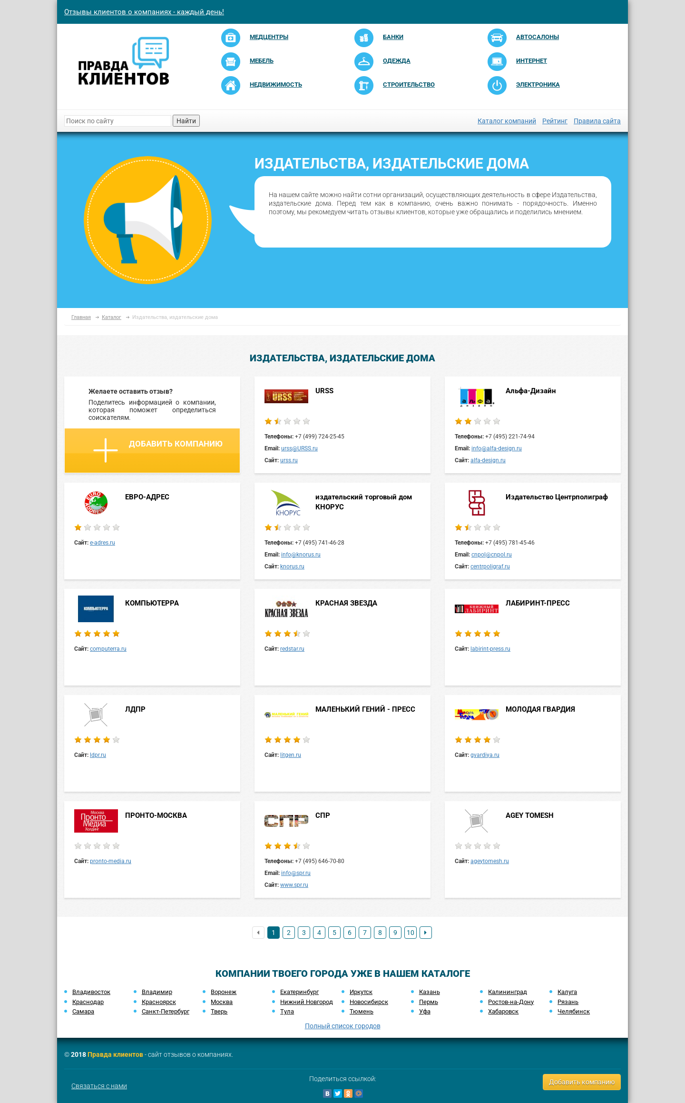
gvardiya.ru (484, 755)
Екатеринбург (299, 991)
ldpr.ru (98, 755)
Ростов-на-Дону (511, 1001)
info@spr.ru (296, 873)
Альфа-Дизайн (531, 391)
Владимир (157, 991)
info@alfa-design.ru (496, 448)
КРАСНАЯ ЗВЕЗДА (346, 603)
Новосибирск (369, 1001)
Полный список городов (343, 1026)
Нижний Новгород (306, 1001)
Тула (287, 1011)
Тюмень (361, 1011)
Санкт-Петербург (165, 1011)
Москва (222, 1001)
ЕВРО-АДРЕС (147, 497)
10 (410, 932)
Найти (186, 121)
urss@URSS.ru (299, 448)
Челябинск (574, 1011)
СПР (322, 815)
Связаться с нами (99, 1086)
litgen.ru (290, 755)
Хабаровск (503, 1011)
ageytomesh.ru (489, 861)
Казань (429, 991)
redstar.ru (292, 649)
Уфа (425, 1011)
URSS (324, 391)
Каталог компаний (507, 121)
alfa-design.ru (488, 460)
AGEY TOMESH (530, 815)
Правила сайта (597, 121)
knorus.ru (292, 566)
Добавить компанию (158, 450)
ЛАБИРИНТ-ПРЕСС (538, 603)
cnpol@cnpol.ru (491, 554)
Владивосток (91, 991)
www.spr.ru (294, 885)
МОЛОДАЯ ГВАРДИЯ (540, 709)
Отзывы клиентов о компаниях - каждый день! (144, 12)
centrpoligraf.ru (490, 566)
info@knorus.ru (301, 554)
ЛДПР (135, 709)
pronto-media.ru (110, 861)
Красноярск (159, 1001)
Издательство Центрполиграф (557, 497)
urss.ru (289, 460)
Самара (83, 1011)
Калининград (507, 991)
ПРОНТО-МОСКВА (156, 815)
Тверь (219, 1011)
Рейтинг (555, 121)
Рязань (568, 1001)
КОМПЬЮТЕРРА (152, 603)
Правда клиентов (115, 1054)
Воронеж (223, 991)
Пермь (428, 1001)
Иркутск (361, 991)
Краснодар (88, 1001)
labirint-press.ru (490, 649)
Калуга (567, 991)
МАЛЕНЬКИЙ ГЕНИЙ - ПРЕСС (365, 709)
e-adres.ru (102, 542)
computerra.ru (108, 649)
